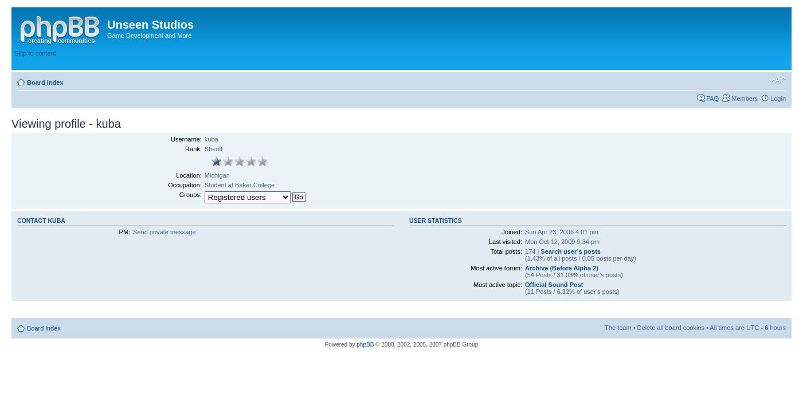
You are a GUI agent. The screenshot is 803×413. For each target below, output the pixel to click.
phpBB (365, 344)
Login (778, 98)
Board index (45, 82)
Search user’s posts (570, 251)
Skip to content (35, 53)
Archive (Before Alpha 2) (561, 268)
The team (618, 327)
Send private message (164, 232)
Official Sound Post (554, 284)
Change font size (777, 80)
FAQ (712, 98)
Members (744, 98)
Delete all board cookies (670, 327)
